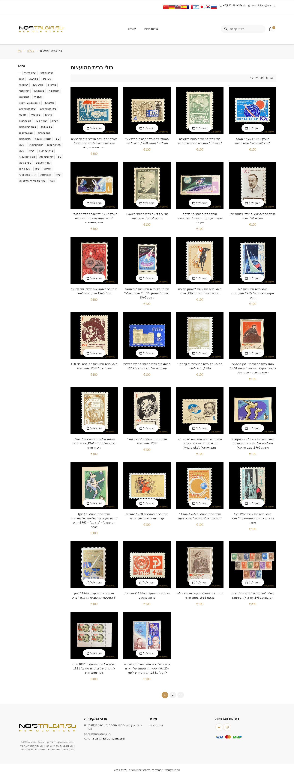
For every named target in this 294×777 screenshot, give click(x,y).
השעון (55, 121)
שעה (21, 145)
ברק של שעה (46, 151)
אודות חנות (151, 29)
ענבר (52, 181)
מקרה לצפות (54, 145)
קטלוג (132, 29)
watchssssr (45, 175)
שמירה (47, 169)
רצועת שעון (25, 121)
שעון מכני (24, 91)
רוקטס (22, 115)
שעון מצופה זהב (27, 109)
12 (252, 78)
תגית (21, 79)
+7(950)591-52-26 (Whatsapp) (106, 739)
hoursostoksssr (43, 139)
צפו (57, 139)
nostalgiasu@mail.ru (99, 734)
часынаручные (27, 157)
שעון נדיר (35, 115)
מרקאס (52, 85)
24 (257, 78)
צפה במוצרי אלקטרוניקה (32, 181)
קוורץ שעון (38, 85)
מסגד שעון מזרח (27, 127)
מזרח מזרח (25, 139)
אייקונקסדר (46, 73)
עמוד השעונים (43, 163)
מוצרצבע (33, 79)
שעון (37, 169)
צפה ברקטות (26, 133)
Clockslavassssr (27, 175)
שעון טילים (24, 169)
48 (267, 78)
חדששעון (49, 103)
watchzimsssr (36, 145)
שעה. (31, 151)
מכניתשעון (39, 91)
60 (272, 78)
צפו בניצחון (46, 127)
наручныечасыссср (29, 103)
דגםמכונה (24, 97)
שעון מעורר (30, 73)
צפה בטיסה (25, 163)
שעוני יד (38, 97)
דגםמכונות (54, 91)
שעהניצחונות (46, 157)
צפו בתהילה (44, 133)
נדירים (48, 115)
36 (262, 78)
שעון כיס (47, 79)
